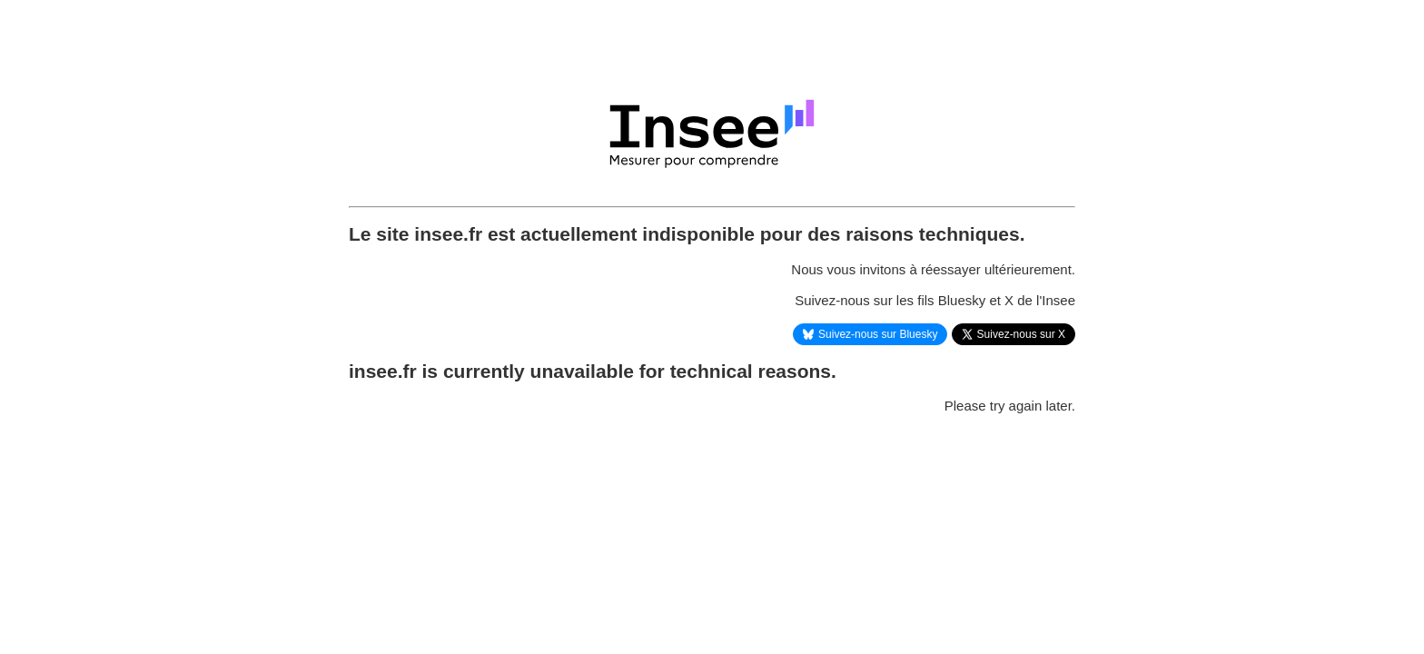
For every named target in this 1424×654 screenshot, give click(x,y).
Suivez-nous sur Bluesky (870, 334)
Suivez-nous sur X (1013, 334)
